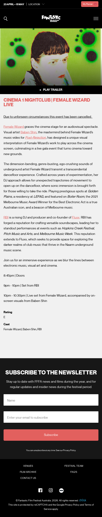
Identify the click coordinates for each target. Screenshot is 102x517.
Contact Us (28, 478)
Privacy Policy (69, 450)
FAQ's (73, 472)
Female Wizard (14, 127)
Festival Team (73, 466)
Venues (28, 466)
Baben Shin (29, 132)
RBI (6, 217)
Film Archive (28, 472)
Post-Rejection (35, 138)
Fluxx (75, 217)
